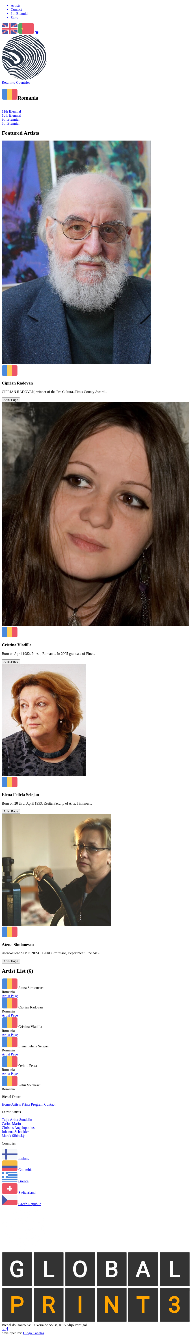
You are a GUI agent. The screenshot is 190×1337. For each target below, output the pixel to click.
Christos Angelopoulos (18, 1128)
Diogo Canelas (33, 1333)
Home (6, 1104)
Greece (23, 1181)
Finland (23, 1158)
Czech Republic (29, 1204)
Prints (26, 1104)
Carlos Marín (11, 1124)
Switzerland (26, 1192)
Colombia (25, 1170)
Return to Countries (16, 82)
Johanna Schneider (15, 1132)
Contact (49, 1104)
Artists (16, 1104)
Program (37, 1104)
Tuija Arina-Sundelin (17, 1119)
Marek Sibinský (13, 1136)
